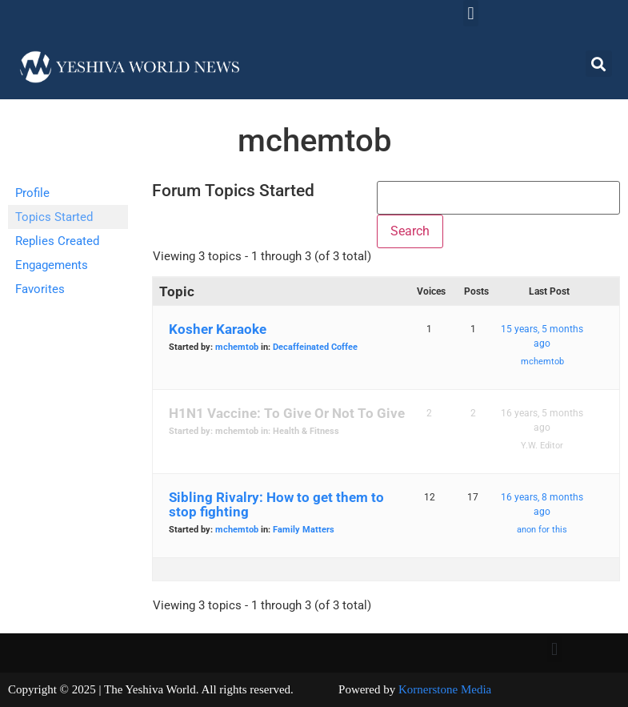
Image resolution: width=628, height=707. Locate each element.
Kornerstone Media (444, 689)
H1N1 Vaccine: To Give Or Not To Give (287, 413)
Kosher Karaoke (217, 329)
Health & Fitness (306, 431)
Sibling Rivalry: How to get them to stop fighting (276, 504)
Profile (32, 193)
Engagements (51, 265)
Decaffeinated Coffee (315, 347)
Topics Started (54, 217)
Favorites (40, 289)
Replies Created (57, 241)
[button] (470, 13)
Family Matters (303, 529)
